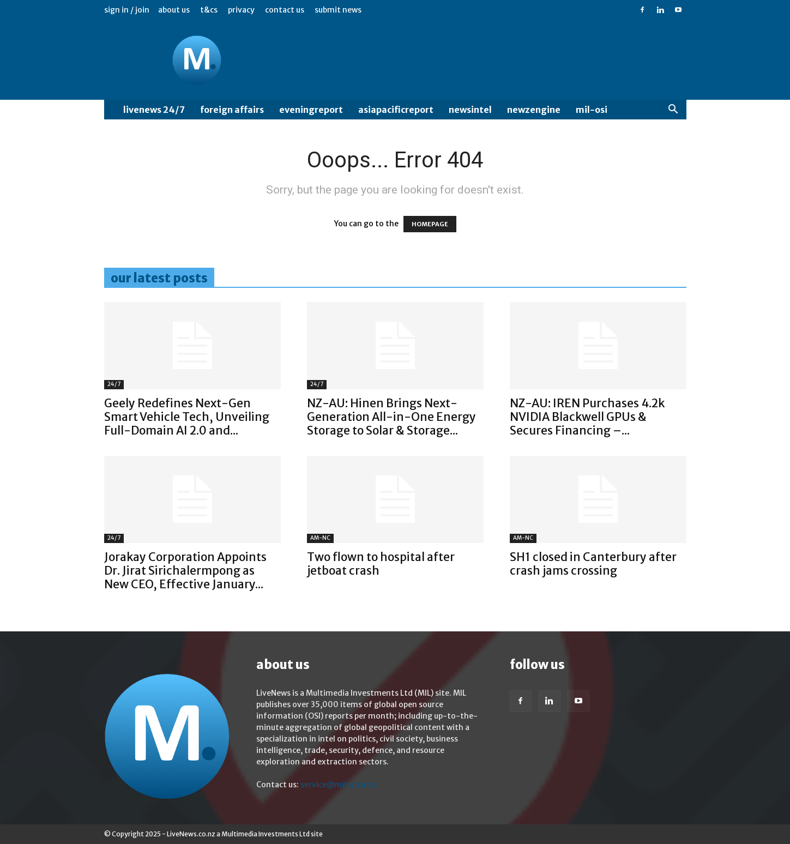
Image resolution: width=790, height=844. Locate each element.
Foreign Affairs (232, 109)
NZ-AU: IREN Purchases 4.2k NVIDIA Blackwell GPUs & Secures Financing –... (587, 417)
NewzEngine (533, 109)
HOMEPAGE (430, 224)
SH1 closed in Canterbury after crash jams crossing (593, 564)
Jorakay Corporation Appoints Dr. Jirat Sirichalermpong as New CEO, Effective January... (185, 571)
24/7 (113, 384)
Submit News (338, 10)
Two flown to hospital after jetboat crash (381, 564)
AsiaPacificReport (395, 109)
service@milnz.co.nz (338, 784)
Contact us (284, 10)
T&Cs (209, 10)
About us (174, 10)
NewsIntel (470, 109)
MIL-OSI (591, 109)
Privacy (241, 10)
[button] (673, 110)
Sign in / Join (126, 10)
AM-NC (320, 537)
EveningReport (311, 109)
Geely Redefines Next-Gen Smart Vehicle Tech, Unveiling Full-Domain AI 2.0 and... (186, 417)
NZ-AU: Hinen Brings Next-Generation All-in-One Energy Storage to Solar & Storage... (391, 417)
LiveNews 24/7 (154, 109)
